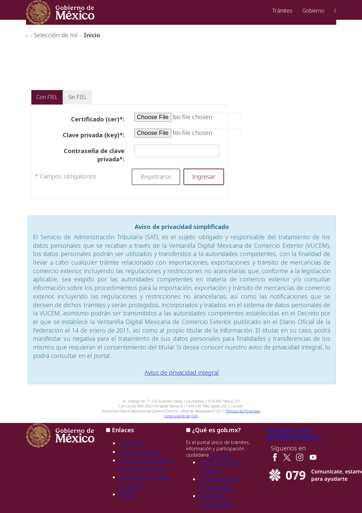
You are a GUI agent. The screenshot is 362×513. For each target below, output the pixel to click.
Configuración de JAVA (181, 416)
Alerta (127, 494)
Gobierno (313, 10)
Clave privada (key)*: (93, 135)
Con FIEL (47, 97)
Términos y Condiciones (216, 500)
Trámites (282, 10)
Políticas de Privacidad (243, 411)
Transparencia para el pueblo (144, 481)
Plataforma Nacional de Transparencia (146, 464)
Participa (130, 443)
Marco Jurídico (139, 452)
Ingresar (203, 176)
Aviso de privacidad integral (182, 372)
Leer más (221, 455)
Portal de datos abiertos (220, 466)
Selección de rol (56, 35)
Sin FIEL (77, 97)
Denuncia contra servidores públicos (293, 433)
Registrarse (156, 176)
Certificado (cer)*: (97, 119)
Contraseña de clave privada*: (94, 155)
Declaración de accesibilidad (219, 483)
